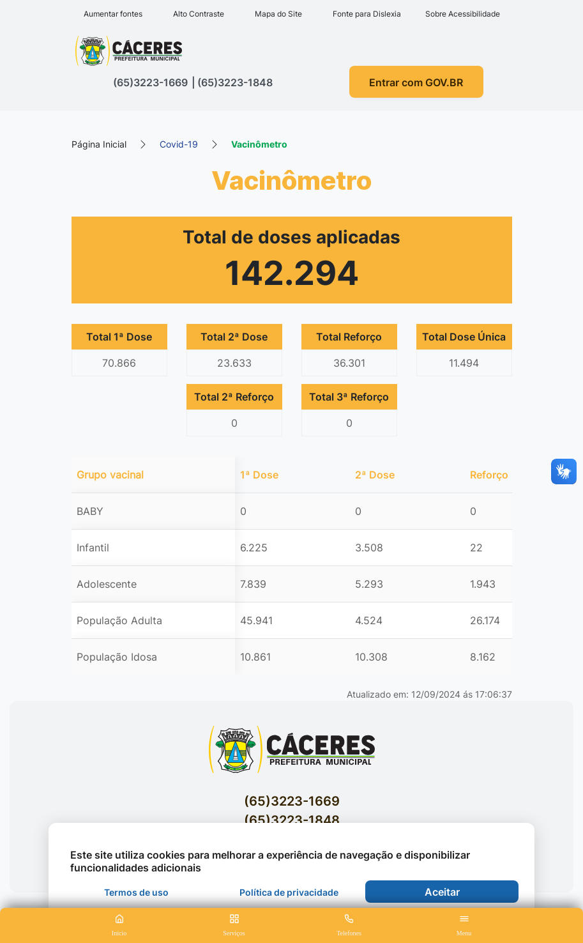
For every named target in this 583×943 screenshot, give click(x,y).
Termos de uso (136, 892)
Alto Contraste (198, 14)
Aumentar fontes (113, 14)
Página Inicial (99, 144)
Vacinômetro (259, 144)
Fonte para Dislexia (367, 14)
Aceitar (442, 891)
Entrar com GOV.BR (416, 82)
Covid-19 (179, 144)
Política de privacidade (288, 892)
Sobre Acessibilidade (462, 14)
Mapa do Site (278, 14)
